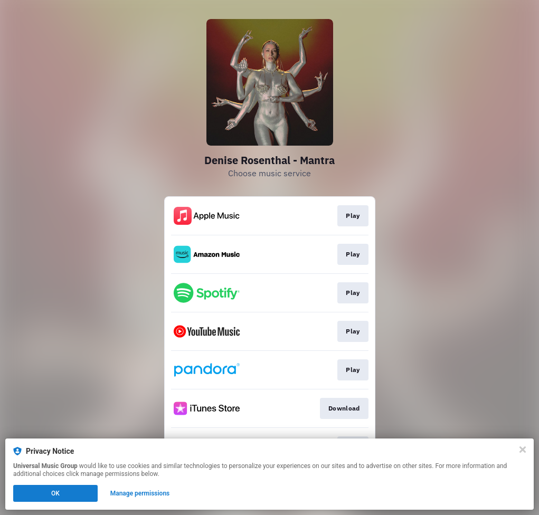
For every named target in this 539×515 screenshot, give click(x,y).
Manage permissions (140, 493)
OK (55, 493)
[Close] (522, 449)
